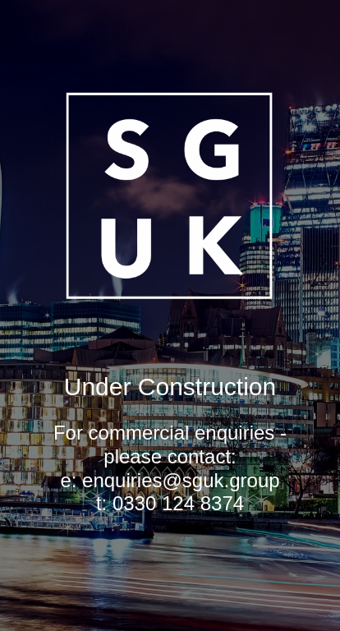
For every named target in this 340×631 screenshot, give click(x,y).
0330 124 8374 (178, 503)
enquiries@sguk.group (181, 480)
